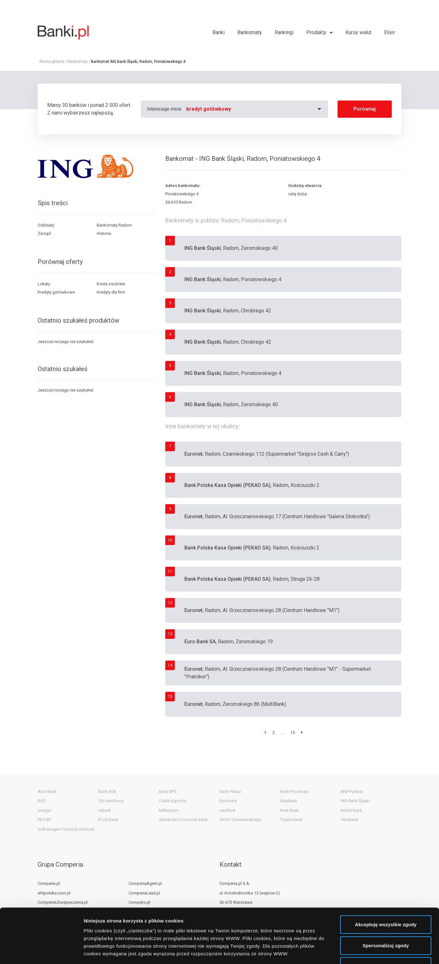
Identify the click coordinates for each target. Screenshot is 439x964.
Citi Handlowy (110, 800)
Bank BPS (167, 791)
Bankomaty (249, 32)
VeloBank (349, 819)
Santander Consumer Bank (183, 819)
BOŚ (42, 800)
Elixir (389, 32)
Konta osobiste (111, 283)
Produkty (316, 32)
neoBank (228, 810)
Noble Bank (351, 810)
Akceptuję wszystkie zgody (385, 873)
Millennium (169, 810)
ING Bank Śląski (355, 800)
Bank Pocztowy (294, 791)
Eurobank (228, 800)
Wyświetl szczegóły (362, 951)
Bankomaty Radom (114, 225)
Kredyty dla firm (111, 292)
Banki (218, 32)
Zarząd (44, 233)
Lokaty (44, 283)
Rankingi (284, 32)
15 (292, 732)
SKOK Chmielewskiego (241, 819)
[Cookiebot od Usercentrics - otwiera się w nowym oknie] (41, 951)
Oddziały (46, 225)
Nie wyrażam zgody (386, 915)
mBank (104, 810)
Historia (104, 233)
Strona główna (51, 61)
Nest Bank (289, 810)
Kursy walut (358, 32)
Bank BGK (107, 791)
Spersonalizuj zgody (385, 894)
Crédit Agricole (172, 800)
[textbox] (255, 109)
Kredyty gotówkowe (56, 292)
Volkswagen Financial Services (66, 829)
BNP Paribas (352, 791)
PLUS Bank (108, 819)
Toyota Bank (291, 819)
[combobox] (255, 109)
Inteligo (44, 810)
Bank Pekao (230, 791)
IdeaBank (288, 800)
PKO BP (44, 819)
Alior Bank (47, 791)
